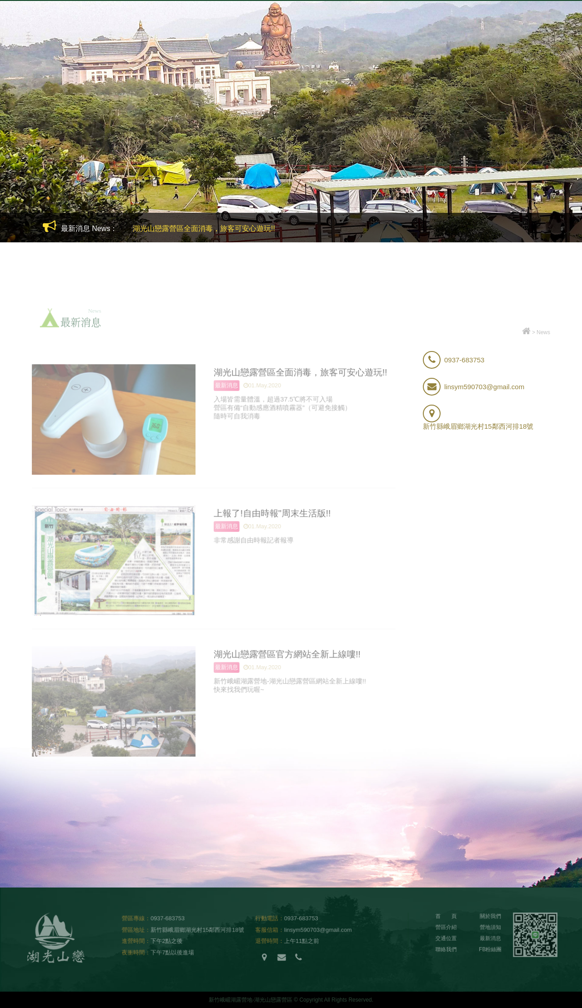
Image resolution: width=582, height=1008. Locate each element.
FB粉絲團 (536, 39)
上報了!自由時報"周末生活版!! (271, 512)
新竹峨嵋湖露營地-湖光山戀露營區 (66, 29)
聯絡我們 (446, 950)
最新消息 (484, 39)
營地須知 (268, 39)
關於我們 (218, 39)
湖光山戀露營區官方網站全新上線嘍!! (286, 653)
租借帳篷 (318, 39)
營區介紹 (168, 39)
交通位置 (434, 39)
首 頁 (446, 918)
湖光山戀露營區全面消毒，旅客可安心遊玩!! (204, 228)
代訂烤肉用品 (376, 39)
